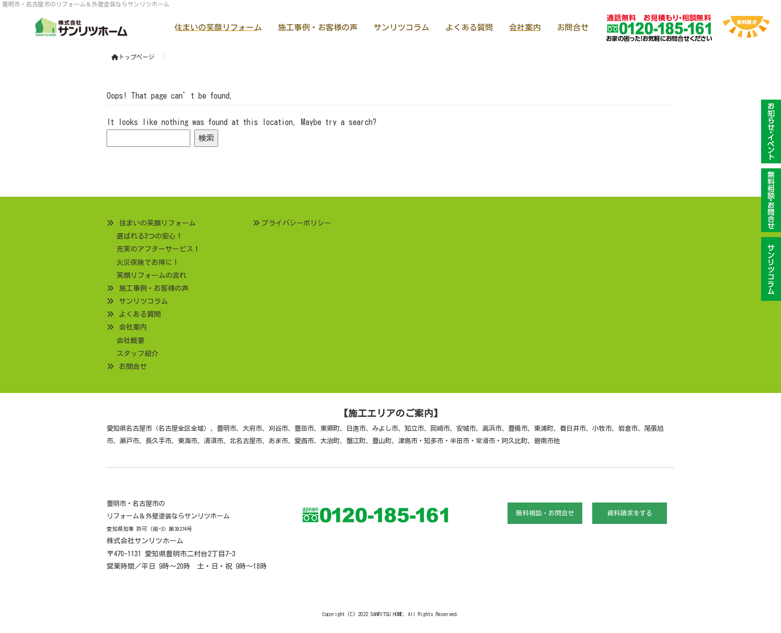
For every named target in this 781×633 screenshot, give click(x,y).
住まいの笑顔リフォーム (218, 27)
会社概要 (130, 340)
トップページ (133, 57)
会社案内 (525, 27)
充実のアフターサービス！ (158, 249)
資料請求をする (629, 513)
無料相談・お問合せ (545, 513)
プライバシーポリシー (296, 223)
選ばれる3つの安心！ (150, 236)
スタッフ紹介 (137, 353)
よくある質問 (469, 27)
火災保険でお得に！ (148, 262)
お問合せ (573, 27)
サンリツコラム (401, 27)
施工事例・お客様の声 (318, 27)
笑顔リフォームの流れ (151, 275)
